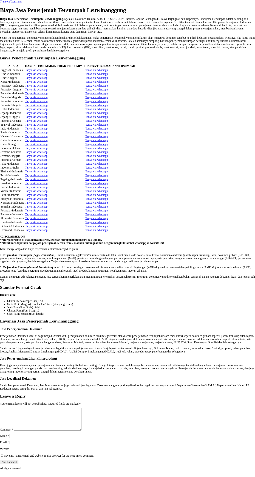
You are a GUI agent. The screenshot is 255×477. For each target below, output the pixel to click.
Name (4, 440)
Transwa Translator (11, 1)
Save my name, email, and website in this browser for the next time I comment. (49, 459)
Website (4, 453)
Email (4, 446)
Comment (6, 433)
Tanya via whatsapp (36, 69)
